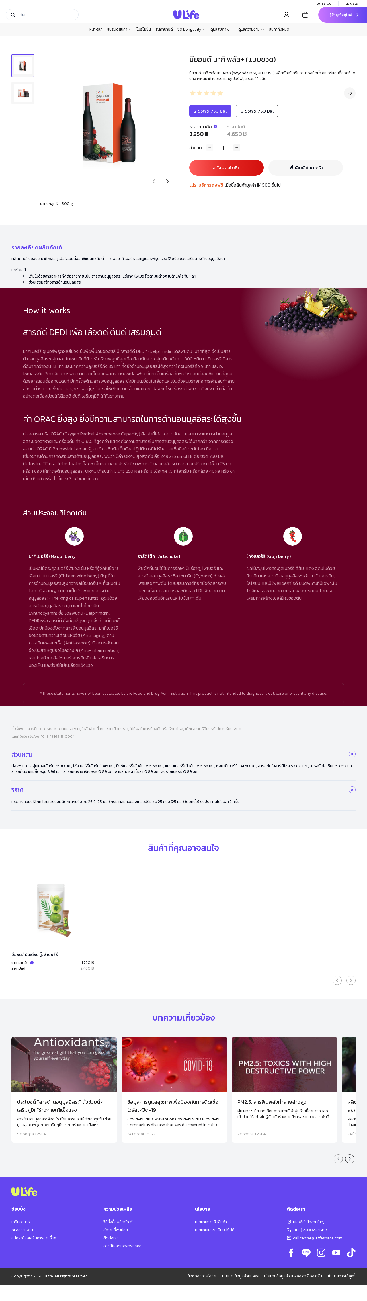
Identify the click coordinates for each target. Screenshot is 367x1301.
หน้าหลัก (96, 29)
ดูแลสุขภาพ (222, 29)
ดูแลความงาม (251, 29)
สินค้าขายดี (164, 29)
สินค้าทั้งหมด (279, 29)
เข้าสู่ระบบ (324, 3)
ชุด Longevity (191, 29)
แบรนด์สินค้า (119, 29)
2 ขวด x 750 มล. (210, 111)
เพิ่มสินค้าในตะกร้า (305, 167)
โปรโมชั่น (143, 29)
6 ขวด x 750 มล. (257, 111)
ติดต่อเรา (352, 3)
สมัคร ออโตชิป (227, 167)
